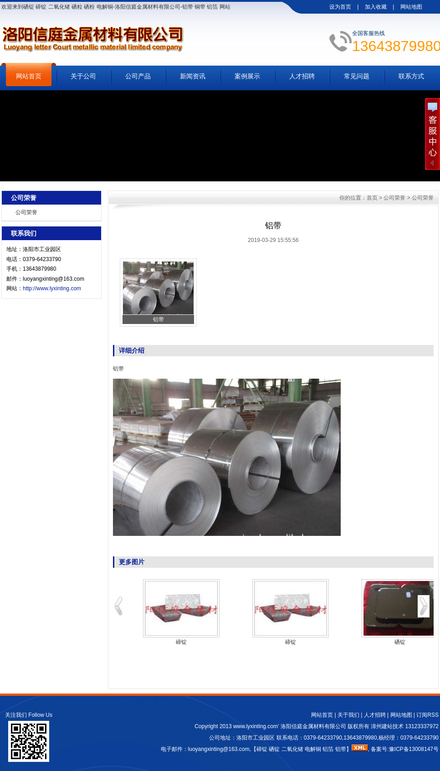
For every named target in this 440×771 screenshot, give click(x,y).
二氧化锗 (292, 749)
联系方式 (411, 76)
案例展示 (247, 76)
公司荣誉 (26, 212)
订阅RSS (427, 715)
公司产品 (138, 76)
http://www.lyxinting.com (52, 288)
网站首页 (28, 76)
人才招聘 (302, 76)
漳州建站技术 (387, 726)
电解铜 (313, 749)
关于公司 (83, 76)
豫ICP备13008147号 (414, 749)
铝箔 (327, 749)
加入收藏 (376, 7)
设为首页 (340, 7)
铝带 (118, 368)
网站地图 (411, 7)
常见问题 (356, 76)
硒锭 (399, 642)
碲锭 (181, 642)
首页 (372, 198)
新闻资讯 (192, 76)
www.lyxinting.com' (257, 726)
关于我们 (348, 715)
